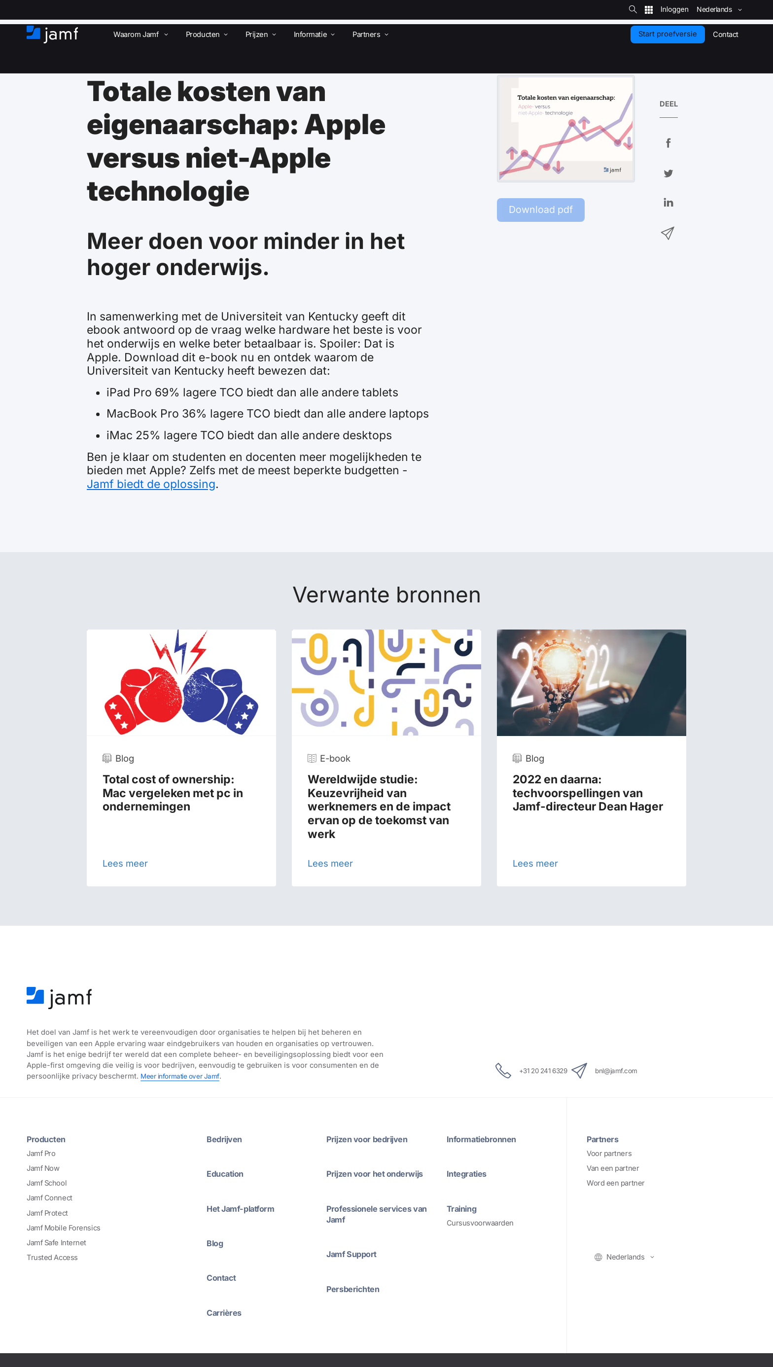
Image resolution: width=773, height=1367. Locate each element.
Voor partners (609, 1153)
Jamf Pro (41, 1153)
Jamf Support (355, 1253)
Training (464, 1207)
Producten (48, 1138)
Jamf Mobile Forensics (64, 1227)
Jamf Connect (49, 1197)
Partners (604, 1138)
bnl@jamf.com (616, 1071)
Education (228, 1173)
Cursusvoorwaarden (480, 1222)
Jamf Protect (47, 1212)
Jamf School (47, 1183)
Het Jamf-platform (246, 1207)
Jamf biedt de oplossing (151, 484)
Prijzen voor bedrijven (372, 1138)
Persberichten (356, 1287)
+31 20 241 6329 (521, 1071)
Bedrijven (226, 1138)
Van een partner (613, 1168)
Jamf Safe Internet (56, 1242)
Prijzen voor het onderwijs (380, 1173)
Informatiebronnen (486, 1138)
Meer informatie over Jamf (184, 1076)
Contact (224, 1276)
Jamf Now (43, 1168)
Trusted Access (52, 1257)
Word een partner (616, 1183)
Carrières (226, 1311)
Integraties (469, 1173)
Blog (216, 1242)
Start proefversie (667, 34)
